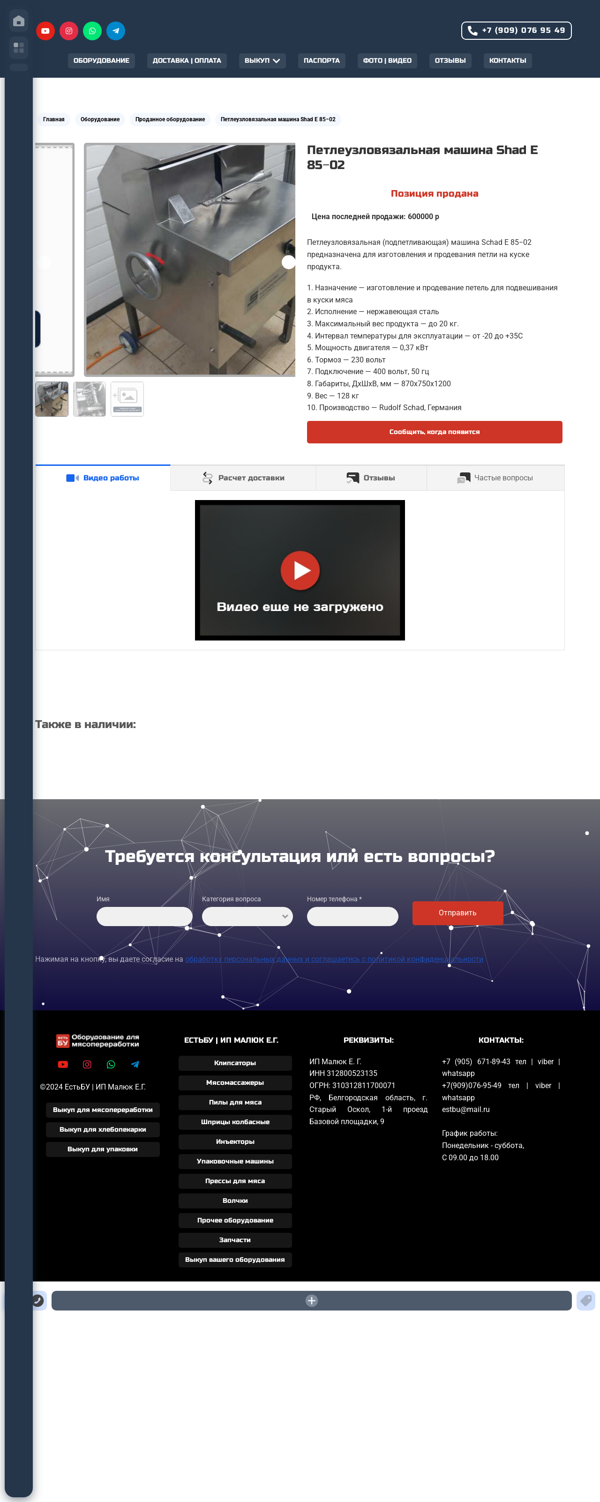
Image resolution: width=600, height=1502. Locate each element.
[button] (289, 262)
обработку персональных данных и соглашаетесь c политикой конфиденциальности (334, 959)
